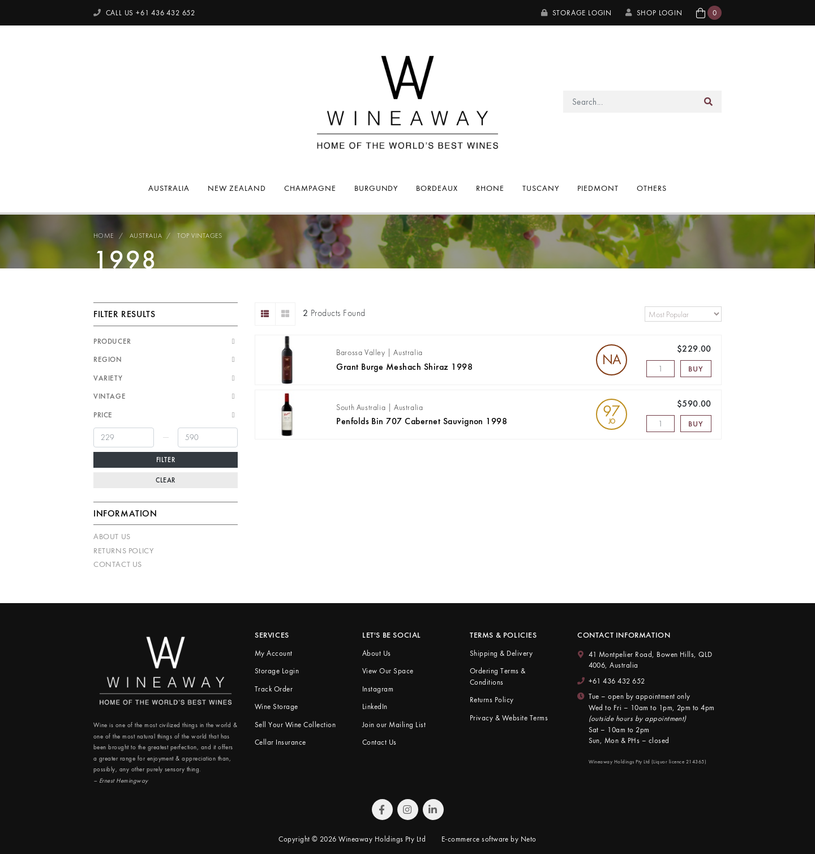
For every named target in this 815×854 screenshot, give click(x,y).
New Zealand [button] (237, 188)
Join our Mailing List (394, 724)
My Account (274, 653)
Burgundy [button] (376, 188)
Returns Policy (123, 550)
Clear (165, 480)
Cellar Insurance (280, 742)
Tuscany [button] (540, 188)
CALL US (144, 13)
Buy (695, 369)
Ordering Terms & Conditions (498, 676)
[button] (709, 13)
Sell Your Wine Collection (295, 724)
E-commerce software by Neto (489, 839)
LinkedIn (375, 706)
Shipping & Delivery (501, 653)
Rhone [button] (490, 188)
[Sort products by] (683, 314)
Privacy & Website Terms (509, 718)
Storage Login (576, 13)
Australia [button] (169, 188)
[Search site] (709, 102)
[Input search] (629, 102)
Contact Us (117, 564)
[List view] (265, 314)
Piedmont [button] (598, 188)
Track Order (274, 689)
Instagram (377, 689)
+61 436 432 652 (617, 681)
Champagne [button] (310, 188)
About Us (112, 536)
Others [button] (652, 188)
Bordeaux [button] (437, 188)
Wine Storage (276, 706)
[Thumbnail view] (285, 314)
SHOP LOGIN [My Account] (654, 13)
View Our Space (388, 671)
